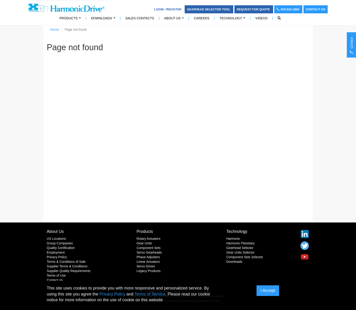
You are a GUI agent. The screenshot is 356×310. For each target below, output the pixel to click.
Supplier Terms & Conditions (67, 266)
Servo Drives (146, 266)
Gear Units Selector (240, 252)
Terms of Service (149, 294)
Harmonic (233, 238)
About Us (175, 19)
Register (173, 9)
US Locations (56, 238)
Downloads (104, 19)
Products (145, 231)
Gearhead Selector (240, 248)
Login (159, 9)
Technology (233, 19)
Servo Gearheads (149, 252)
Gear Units (144, 243)
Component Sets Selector (244, 257)
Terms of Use (56, 275)
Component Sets (148, 248)
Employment (56, 252)
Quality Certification (61, 248)
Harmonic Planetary (240, 243)
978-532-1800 (288, 9)
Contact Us (315, 9)
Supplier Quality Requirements (68, 271)
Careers (202, 18)
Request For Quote (254, 9)
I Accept (267, 290)
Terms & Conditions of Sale (66, 261)
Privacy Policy (57, 257)
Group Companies (60, 243)
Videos (261, 18)
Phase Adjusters (148, 257)
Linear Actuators (148, 261)
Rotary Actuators (148, 238)
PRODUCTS (71, 19)
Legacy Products (148, 271)
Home (54, 29)
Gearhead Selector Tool (209, 9)
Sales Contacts (139, 18)
